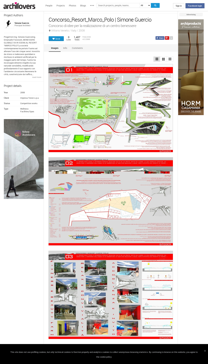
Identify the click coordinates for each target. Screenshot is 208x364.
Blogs (83, 5)
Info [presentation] (65, 47)
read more (36, 77)
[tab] (55, 48)
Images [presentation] (54, 47)
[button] (156, 59)
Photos (72, 5)
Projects (60, 5)
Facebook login (195, 5)
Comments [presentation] (78, 47)
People (48, 5)
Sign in (179, 5)
